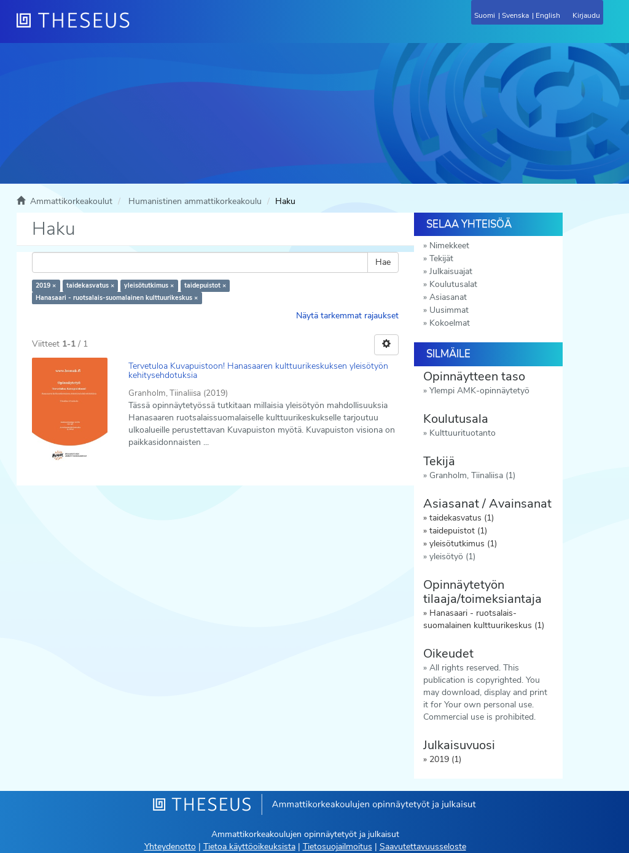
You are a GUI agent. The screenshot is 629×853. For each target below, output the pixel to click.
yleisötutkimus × (149, 285)
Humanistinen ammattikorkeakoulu (195, 201)
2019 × (46, 285)
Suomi (484, 15)
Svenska (515, 15)
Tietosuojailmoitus (337, 846)
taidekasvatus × (90, 285)
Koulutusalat (453, 284)
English (548, 15)
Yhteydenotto (170, 846)
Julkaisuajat (450, 271)
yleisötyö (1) (452, 556)
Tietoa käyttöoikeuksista (249, 846)
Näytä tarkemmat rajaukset (347, 315)
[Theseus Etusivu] (139, 27)
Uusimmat (449, 310)
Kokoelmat (449, 323)
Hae (383, 262)
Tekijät (441, 258)
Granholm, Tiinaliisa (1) (472, 475)
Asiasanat (448, 297)
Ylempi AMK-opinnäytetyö (479, 390)
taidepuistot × (205, 285)
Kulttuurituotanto (462, 433)
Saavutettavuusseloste (423, 846)
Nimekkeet (449, 245)
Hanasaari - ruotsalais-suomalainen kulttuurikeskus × (117, 297)
